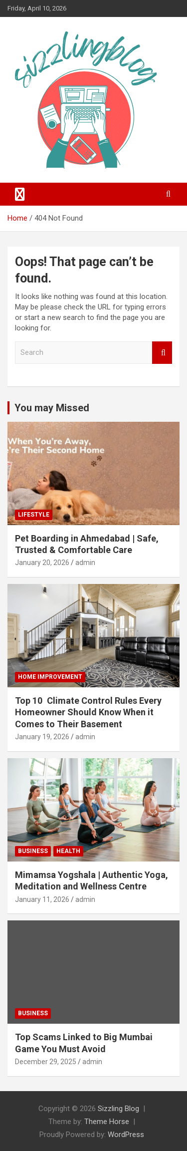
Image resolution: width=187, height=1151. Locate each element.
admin (85, 563)
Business (33, 851)
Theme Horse (106, 1121)
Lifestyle (33, 514)
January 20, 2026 (42, 563)
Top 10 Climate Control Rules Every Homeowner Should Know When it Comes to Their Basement (88, 712)
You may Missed (51, 408)
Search (162, 352)
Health (68, 851)
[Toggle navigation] (19, 194)
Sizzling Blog (118, 1108)
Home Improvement (50, 676)
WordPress (126, 1134)
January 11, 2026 (42, 899)
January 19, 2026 (42, 737)
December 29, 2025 (45, 1062)
